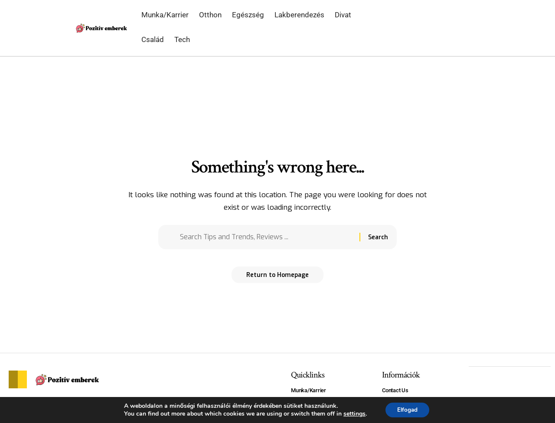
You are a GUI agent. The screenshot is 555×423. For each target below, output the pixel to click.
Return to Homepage (277, 277)
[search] (468, 28)
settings (353, 413)
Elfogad (407, 409)
